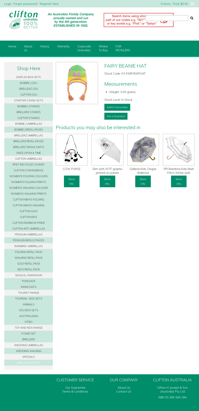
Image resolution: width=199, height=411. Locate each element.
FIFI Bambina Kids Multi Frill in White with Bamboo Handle (179, 173)
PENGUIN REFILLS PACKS (28, 240)
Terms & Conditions (75, 391)
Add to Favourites (117, 107)
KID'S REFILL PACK (28, 269)
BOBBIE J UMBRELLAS (28, 123)
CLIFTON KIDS (28, 217)
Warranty (63, 46)
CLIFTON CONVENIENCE (29, 170)
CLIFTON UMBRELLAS (28, 158)
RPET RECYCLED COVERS (29, 164)
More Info (72, 181)
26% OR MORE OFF (28, 362)
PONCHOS (28, 281)
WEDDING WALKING (28, 351)
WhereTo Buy (103, 48)
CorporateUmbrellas (84, 48)
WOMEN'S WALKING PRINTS (28, 193)
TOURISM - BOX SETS (28, 298)
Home (12, 46)
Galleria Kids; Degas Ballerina (143, 171)
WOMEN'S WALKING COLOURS (28, 187)
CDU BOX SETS (28, 310)
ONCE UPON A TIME (28, 152)
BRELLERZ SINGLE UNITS (28, 147)
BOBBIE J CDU (28, 82)
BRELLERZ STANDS (29, 112)
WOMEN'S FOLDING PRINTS (28, 182)
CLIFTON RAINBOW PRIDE (28, 222)
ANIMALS (28, 304)
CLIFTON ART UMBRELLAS (28, 228)
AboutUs (28, 48)
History (44, 46)
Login (7, 4)
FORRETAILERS (123, 48)
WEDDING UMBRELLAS (28, 345)
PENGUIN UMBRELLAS (29, 234)
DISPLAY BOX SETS (28, 77)
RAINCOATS (28, 286)
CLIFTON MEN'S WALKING (29, 205)
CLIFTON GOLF (29, 211)
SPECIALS (28, 356)
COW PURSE (71, 169)
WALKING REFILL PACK (29, 257)
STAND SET (28, 333)
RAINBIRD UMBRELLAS (28, 246)
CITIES (29, 321)
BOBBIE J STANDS (28, 106)
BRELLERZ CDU (28, 88)
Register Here (49, 4)
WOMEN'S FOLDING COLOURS (29, 176)
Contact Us (123, 391)
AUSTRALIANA (28, 316)
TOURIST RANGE (28, 292)
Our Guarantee (75, 387)
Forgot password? (25, 4)
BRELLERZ (28, 339)
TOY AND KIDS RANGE (29, 327)
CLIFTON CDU (28, 94)
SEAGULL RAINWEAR (28, 275)
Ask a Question (116, 116)
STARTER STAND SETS (28, 100)
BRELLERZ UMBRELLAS (28, 135)
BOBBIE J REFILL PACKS (28, 129)
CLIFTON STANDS (28, 117)
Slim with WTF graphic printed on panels (107, 171)
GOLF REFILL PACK (28, 263)
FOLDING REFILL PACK (28, 251)
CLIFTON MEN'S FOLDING (28, 199)
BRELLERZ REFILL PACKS (28, 141)
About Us (124, 387)
